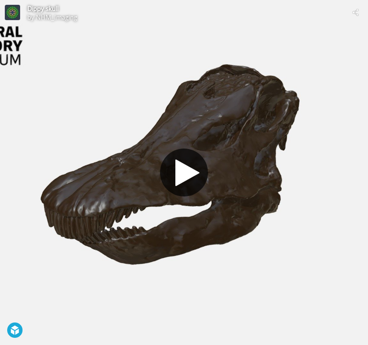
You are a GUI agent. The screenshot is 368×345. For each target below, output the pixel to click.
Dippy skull (42, 8)
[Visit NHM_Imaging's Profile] (12, 12)
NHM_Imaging (56, 17)
